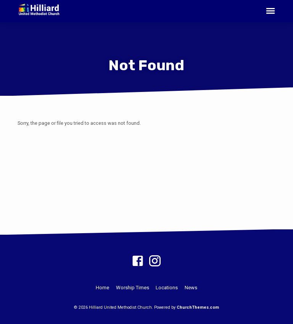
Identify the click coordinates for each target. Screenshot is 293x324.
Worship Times (132, 287)
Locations (167, 287)
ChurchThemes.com (198, 307)
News (191, 287)
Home (102, 287)
